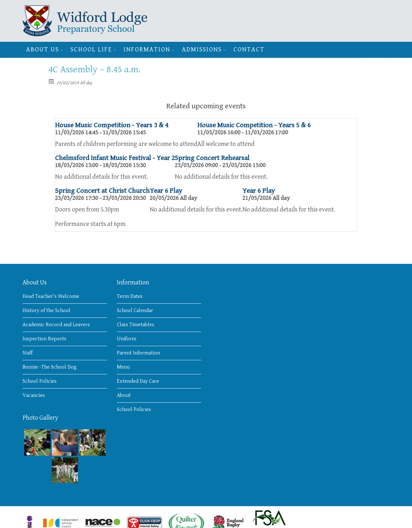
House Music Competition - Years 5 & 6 (254, 125)
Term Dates (130, 296)
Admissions (202, 49)
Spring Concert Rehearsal (212, 158)
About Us (42, 49)
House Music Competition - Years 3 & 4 (111, 125)
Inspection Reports (44, 339)
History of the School (46, 310)
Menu (123, 367)
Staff (28, 353)
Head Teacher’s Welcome (51, 296)
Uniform (126, 339)
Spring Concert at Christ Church (102, 191)
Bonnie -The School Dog (50, 367)
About (124, 395)
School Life (91, 49)
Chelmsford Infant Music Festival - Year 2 (115, 158)
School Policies (40, 381)
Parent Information (138, 353)
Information (147, 49)
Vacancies (34, 395)
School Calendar (135, 310)
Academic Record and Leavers (56, 324)
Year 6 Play (166, 191)
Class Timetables (135, 324)
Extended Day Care (138, 381)
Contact (249, 49)
